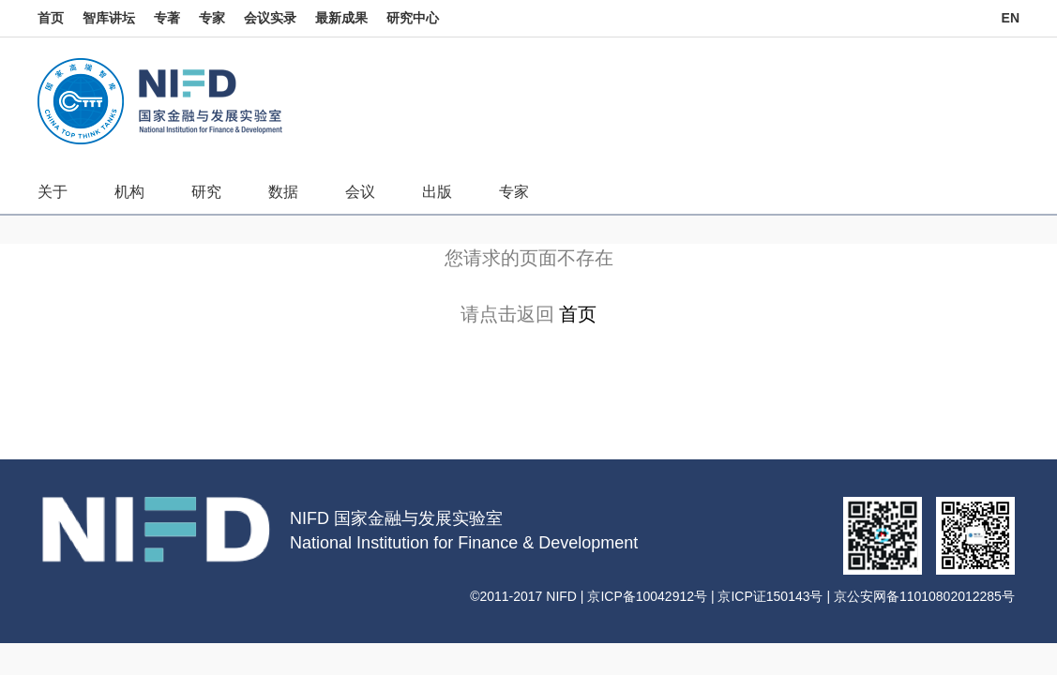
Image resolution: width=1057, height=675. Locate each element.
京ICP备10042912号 (647, 596)
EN (1010, 17)
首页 (51, 17)
